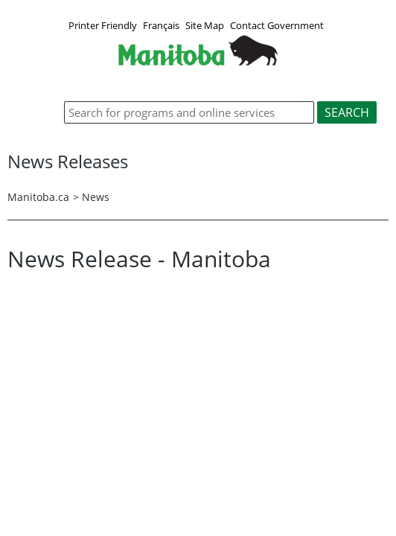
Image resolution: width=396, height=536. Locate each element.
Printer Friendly (102, 25)
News (95, 197)
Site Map (204, 25)
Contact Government (277, 25)
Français (161, 25)
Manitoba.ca (38, 197)
